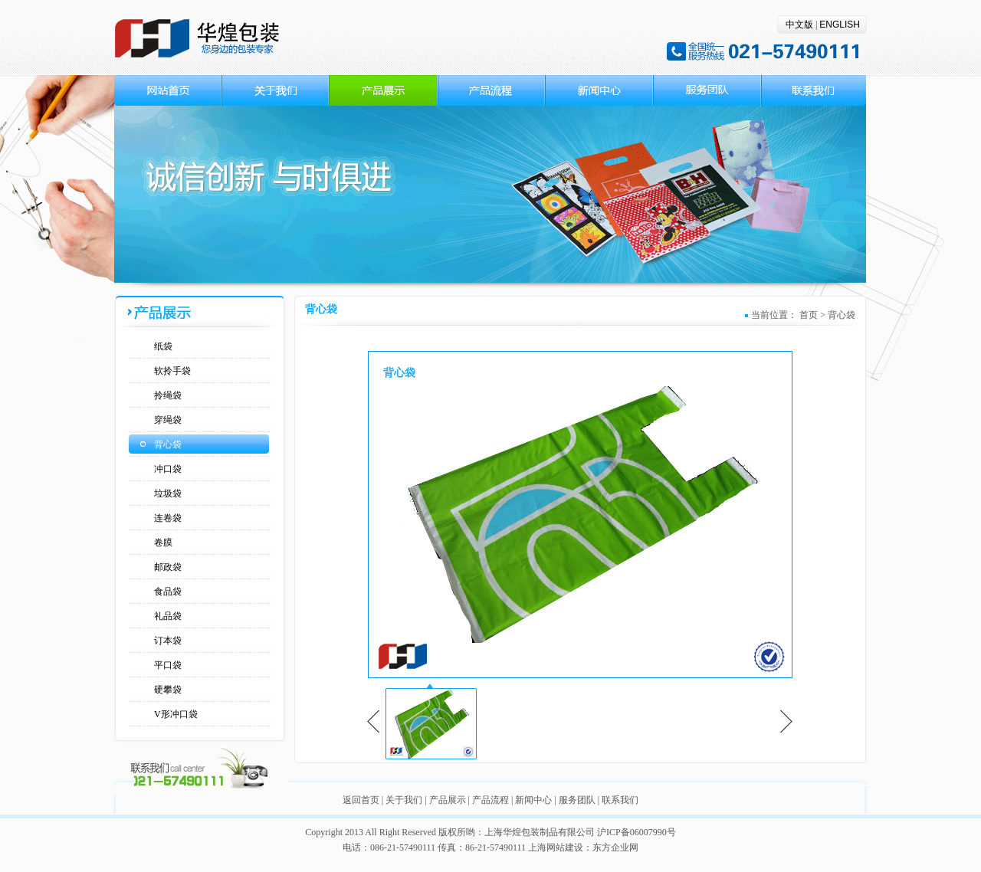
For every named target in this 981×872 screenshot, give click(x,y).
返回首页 (361, 800)
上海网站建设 (555, 847)
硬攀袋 (168, 689)
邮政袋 (168, 567)
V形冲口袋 (176, 714)
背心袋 (168, 444)
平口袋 (168, 665)
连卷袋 (168, 518)
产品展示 (447, 800)
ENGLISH (839, 24)
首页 (808, 315)
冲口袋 (168, 469)
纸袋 (163, 346)
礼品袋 (168, 616)
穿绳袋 (168, 420)
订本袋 (168, 640)
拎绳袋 (168, 395)
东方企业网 (615, 847)
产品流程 (490, 800)
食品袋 (168, 591)
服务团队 (577, 800)
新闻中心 (533, 800)
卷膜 (163, 542)
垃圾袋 (168, 493)
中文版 (799, 24)
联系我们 (620, 800)
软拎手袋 (172, 371)
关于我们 (404, 800)
